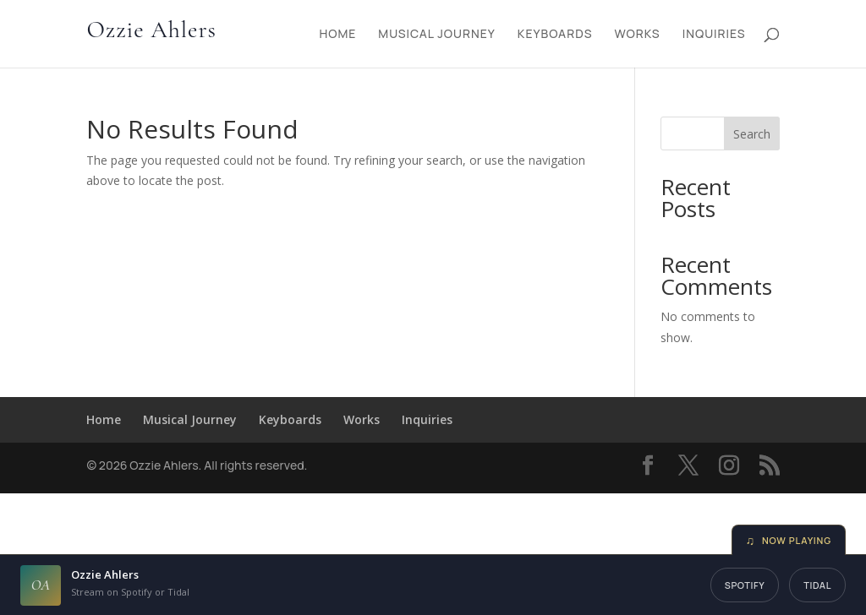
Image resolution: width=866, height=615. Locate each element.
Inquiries (714, 34)
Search (751, 134)
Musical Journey (437, 34)
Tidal (817, 585)
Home (337, 34)
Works (637, 34)
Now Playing (789, 540)
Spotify (745, 585)
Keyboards (555, 34)
